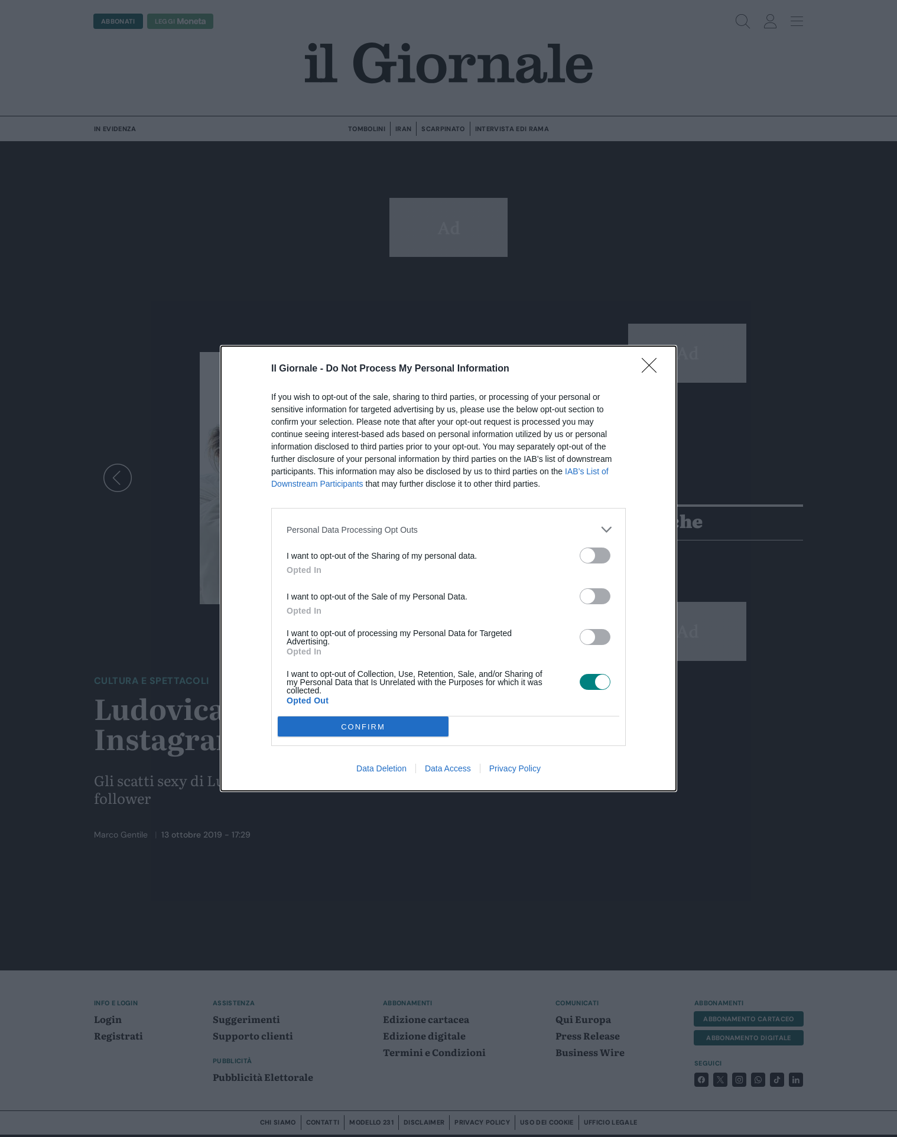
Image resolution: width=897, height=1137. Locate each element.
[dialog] (448, 568)
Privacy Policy (515, 768)
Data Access (448, 768)
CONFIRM (363, 726)
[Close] (653, 369)
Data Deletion (381, 768)
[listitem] (448, 529)
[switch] (595, 555)
